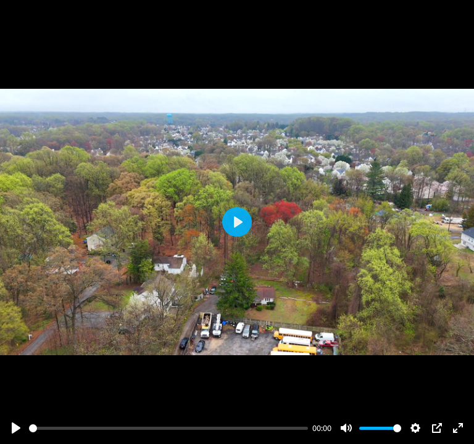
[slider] (168, 428)
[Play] (16, 428)
